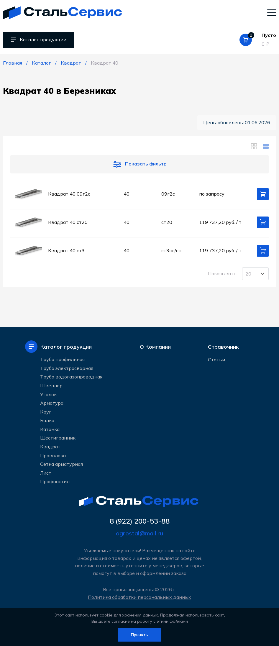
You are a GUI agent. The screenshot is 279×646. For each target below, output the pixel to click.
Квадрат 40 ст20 (68, 222)
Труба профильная (62, 359)
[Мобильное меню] (271, 12)
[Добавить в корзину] (263, 194)
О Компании (155, 346)
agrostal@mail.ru (139, 533)
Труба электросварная (66, 368)
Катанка (50, 429)
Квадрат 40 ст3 (66, 250)
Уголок (48, 394)
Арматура (51, 403)
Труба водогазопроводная (71, 377)
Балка (47, 420)
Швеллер (51, 385)
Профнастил (55, 481)
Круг (45, 412)
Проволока (53, 455)
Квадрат (50, 447)
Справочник (223, 346)
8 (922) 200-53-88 (139, 521)
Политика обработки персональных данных (139, 597)
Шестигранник (58, 438)
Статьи (216, 360)
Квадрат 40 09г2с (69, 194)
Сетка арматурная (61, 464)
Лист (45, 473)
